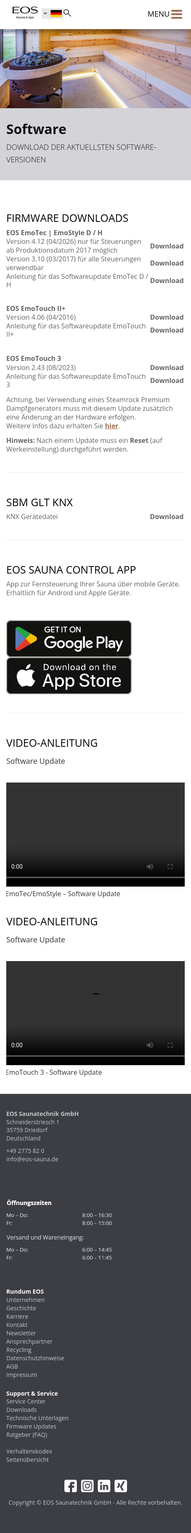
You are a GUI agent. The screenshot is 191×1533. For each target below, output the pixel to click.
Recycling (18, 1350)
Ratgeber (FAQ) (26, 1435)
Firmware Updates (31, 1426)
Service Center (26, 1401)
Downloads (21, 1410)
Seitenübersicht (27, 1459)
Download (167, 246)
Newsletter (21, 1333)
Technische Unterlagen (37, 1418)
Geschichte (21, 1308)
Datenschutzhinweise (35, 1358)
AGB (12, 1366)
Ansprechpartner (29, 1341)
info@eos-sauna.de (32, 1159)
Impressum (21, 1375)
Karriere (17, 1316)
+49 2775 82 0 (25, 1151)
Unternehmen (25, 1300)
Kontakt (17, 1325)
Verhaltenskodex (29, 1451)
